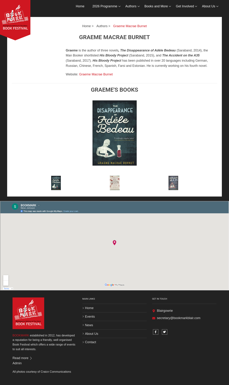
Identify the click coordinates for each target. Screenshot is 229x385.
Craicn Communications (56, 371)
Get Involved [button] (185, 6)
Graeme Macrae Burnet (130, 26)
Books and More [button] (156, 6)
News (89, 325)
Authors (102, 26)
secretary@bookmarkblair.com (178, 318)
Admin (17, 363)
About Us (91, 334)
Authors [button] (130, 6)
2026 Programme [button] (104, 6)
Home (80, 6)
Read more (23, 358)
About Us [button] (208, 6)
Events (90, 316)
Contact (90, 342)
